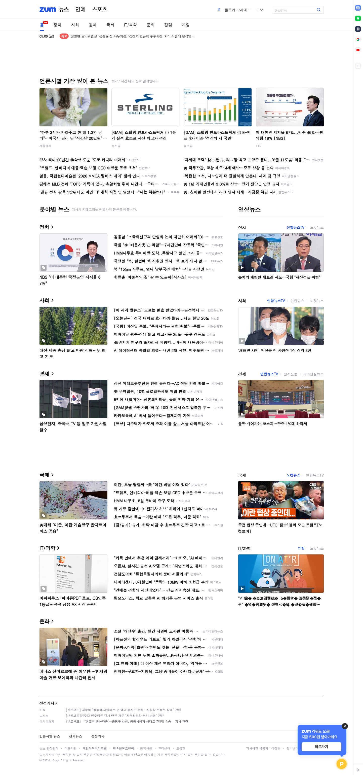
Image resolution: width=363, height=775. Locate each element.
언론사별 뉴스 (49, 736)
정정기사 (46, 703)
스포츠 (99, 9)
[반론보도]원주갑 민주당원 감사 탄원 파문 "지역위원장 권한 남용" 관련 (115, 715)
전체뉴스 (75, 736)
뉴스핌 (115, 146)
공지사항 (146, 748)
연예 (80, 9)
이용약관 (71, 748)
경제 (93, 25)
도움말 (180, 748)
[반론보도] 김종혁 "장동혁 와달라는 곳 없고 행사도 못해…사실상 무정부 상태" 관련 (123, 710)
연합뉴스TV (295, 227)
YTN (259, 146)
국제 (110, 25)
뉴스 (64, 9)
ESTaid (47, 760)
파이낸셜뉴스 (313, 373)
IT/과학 (130, 25)
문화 (151, 25)
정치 (58, 25)
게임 (186, 25)
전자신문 (290, 373)
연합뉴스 (297, 300)
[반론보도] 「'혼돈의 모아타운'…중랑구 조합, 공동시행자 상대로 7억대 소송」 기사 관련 (127, 721)
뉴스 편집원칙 (49, 748)
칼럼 (168, 25)
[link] (358, 8)
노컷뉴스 (317, 227)
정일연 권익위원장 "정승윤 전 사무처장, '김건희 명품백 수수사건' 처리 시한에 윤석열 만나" (133, 36)
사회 (75, 25)
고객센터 (164, 748)
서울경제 (45, 146)
